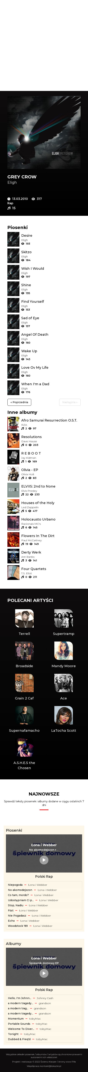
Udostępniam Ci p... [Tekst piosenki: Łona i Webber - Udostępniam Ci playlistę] (21, 900)
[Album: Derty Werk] (51, 552)
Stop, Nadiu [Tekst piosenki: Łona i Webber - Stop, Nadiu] (15, 905)
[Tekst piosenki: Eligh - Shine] (51, 285)
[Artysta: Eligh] (44, 182)
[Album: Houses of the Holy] (51, 502)
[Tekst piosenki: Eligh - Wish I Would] (51, 268)
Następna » (69, 402)
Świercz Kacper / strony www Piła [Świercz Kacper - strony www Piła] (58, 1061)
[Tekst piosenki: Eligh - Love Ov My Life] (51, 367)
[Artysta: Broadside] (24, 655)
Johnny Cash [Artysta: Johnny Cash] (45, 998)
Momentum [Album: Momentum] (16, 1018)
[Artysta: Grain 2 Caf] (24, 687)
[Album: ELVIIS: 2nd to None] (51, 486)
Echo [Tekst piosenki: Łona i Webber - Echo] (11, 920)
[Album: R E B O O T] (51, 453)
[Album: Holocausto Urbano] (51, 519)
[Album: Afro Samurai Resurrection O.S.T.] (51, 420)
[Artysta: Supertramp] (64, 622)
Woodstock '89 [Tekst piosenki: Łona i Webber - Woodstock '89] (18, 926)
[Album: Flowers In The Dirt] (51, 535)
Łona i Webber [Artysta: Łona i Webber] (37, 884)
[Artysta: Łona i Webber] (44, 845)
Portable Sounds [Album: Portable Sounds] (19, 1023)
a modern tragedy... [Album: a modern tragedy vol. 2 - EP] (20, 1013)
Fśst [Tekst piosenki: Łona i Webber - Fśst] (10, 910)
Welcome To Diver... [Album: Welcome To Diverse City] (21, 1029)
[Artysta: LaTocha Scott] (64, 719)
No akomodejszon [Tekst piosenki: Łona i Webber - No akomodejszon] (20, 890)
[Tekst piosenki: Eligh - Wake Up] (51, 351)
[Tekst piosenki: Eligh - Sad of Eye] (51, 318)
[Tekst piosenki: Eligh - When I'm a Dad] (51, 384)
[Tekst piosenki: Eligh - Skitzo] (51, 252)
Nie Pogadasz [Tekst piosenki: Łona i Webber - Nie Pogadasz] (17, 915)
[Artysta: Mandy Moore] (64, 655)
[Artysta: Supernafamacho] (24, 719)
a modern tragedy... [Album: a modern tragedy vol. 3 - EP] (20, 1003)
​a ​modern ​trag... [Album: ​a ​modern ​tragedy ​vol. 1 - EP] (18, 1008)
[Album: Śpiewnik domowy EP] (44, 963)
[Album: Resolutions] (51, 436)
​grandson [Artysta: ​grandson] (45, 1003)
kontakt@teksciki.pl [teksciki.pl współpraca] (50, 1066)
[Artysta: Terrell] (24, 622)
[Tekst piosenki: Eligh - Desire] (51, 235)
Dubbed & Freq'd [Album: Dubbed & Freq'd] (19, 1039)
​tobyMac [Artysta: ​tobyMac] (35, 1018)
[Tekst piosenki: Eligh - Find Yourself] (51, 301)
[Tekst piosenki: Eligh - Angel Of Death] (51, 334)
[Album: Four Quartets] (51, 568)
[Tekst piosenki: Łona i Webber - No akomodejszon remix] (44, 850)
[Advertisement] (44, 45)
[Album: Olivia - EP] (51, 469)
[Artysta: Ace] (64, 687)
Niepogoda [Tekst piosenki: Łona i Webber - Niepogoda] (15, 884)
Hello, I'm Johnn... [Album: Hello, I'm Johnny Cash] (19, 998)
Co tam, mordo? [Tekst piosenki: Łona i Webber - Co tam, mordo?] (18, 895)
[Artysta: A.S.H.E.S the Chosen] (24, 754)
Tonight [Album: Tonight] (13, 1034)
